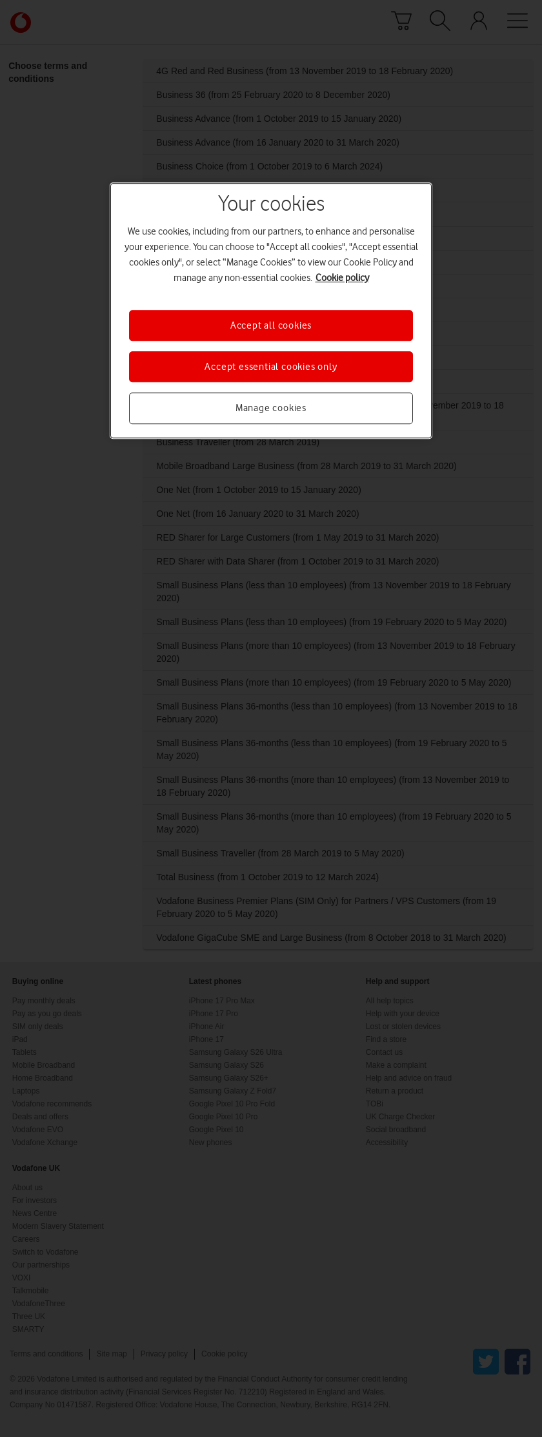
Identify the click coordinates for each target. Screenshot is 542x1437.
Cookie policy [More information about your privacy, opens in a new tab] (342, 278)
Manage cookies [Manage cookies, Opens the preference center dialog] (271, 408)
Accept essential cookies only (271, 366)
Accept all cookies (271, 325)
